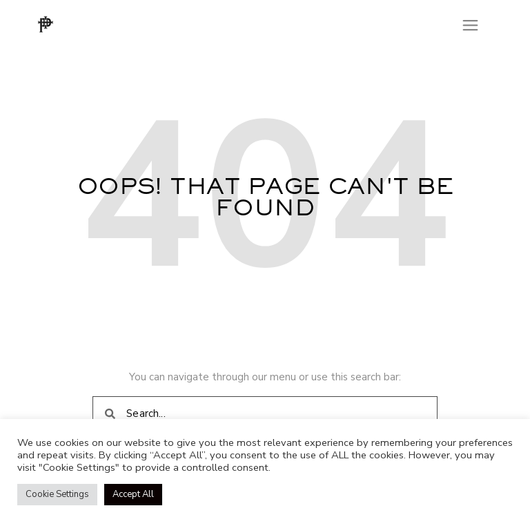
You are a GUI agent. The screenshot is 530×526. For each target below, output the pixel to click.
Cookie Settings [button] (57, 494)
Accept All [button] (133, 494)
